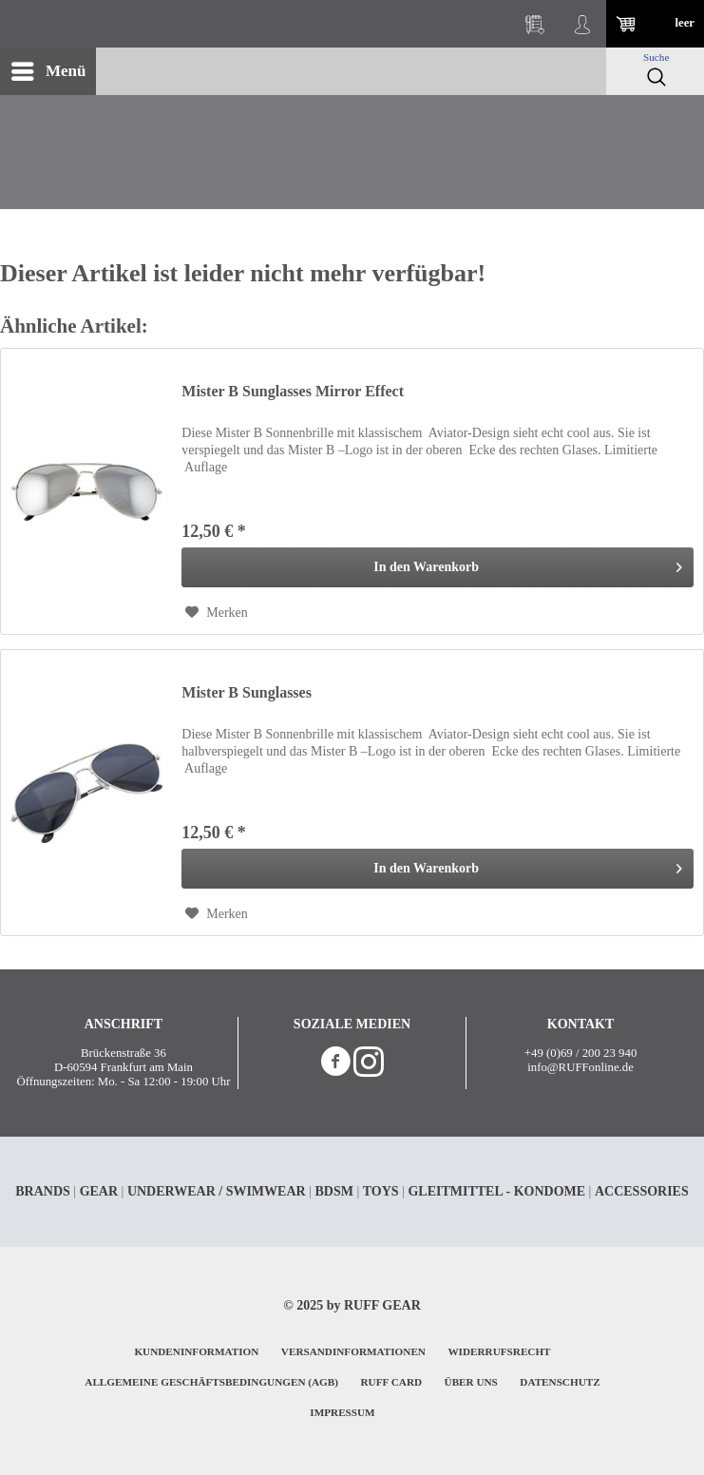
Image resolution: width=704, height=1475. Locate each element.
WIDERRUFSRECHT (498, 1351)
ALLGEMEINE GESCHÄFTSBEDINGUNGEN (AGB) (211, 1382)
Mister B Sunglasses (246, 692)
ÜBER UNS (471, 1382)
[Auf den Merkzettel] (216, 613)
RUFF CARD (392, 1382)
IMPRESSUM (342, 1412)
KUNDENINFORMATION (196, 1351)
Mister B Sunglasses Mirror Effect (292, 391)
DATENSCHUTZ (559, 1382)
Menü (48, 68)
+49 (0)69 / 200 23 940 (580, 1053)
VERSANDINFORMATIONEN (353, 1351)
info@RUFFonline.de (580, 1067)
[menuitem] (48, 71)
